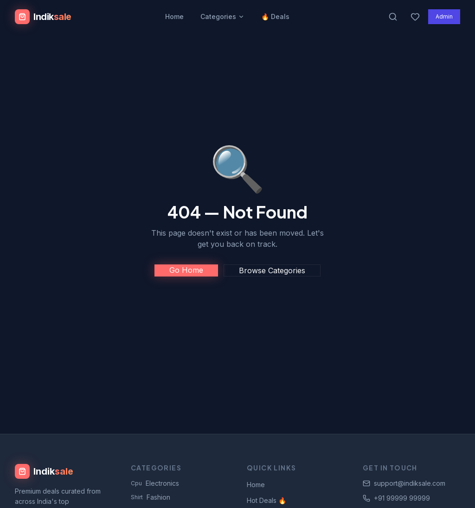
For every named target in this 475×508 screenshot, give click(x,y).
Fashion (150, 497)
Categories (222, 16)
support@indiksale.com (404, 483)
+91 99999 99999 (396, 498)
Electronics (155, 483)
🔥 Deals (275, 16)
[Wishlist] (415, 16)
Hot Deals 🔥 (266, 500)
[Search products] (393, 16)
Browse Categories (272, 270)
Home (174, 16)
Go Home (186, 270)
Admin (444, 16)
